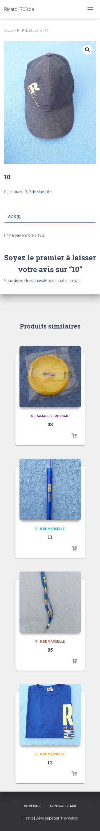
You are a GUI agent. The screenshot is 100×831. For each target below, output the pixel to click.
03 (50, 424)
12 (50, 762)
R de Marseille (32, 31)
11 (50, 537)
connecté (39, 280)
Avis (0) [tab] (15, 216)
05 (50, 650)
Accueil (9, 31)
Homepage (32, 806)
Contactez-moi (63, 806)
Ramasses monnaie (52, 416)
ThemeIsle (69, 818)
